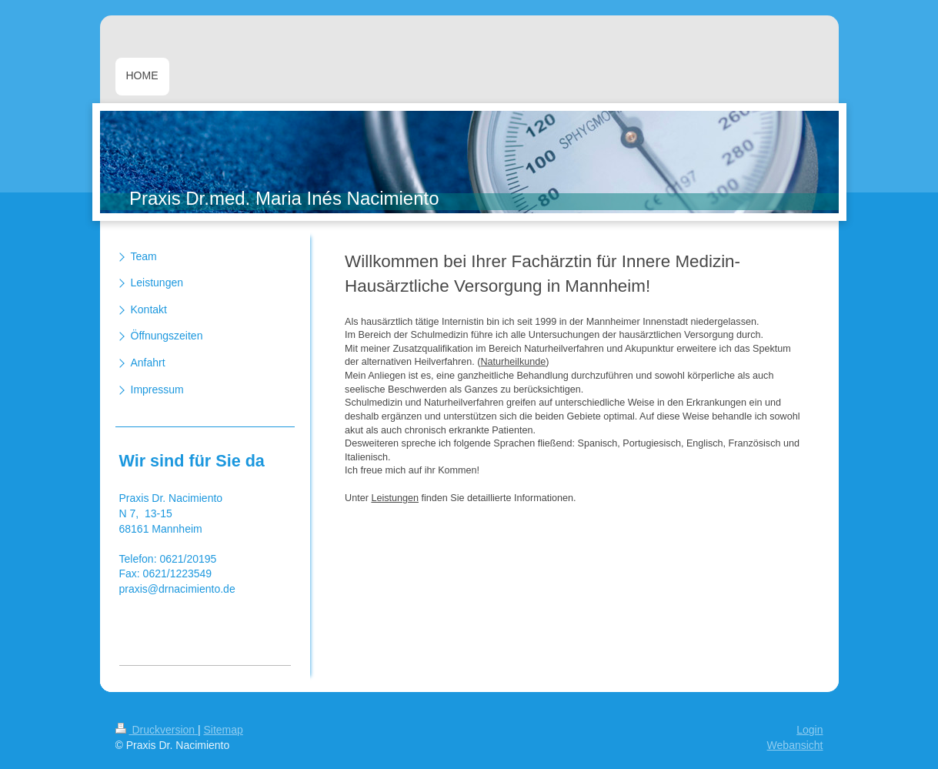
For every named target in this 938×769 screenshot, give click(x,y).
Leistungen (395, 498)
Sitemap (223, 730)
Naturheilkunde (513, 361)
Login (809, 730)
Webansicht (795, 745)
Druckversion (156, 730)
